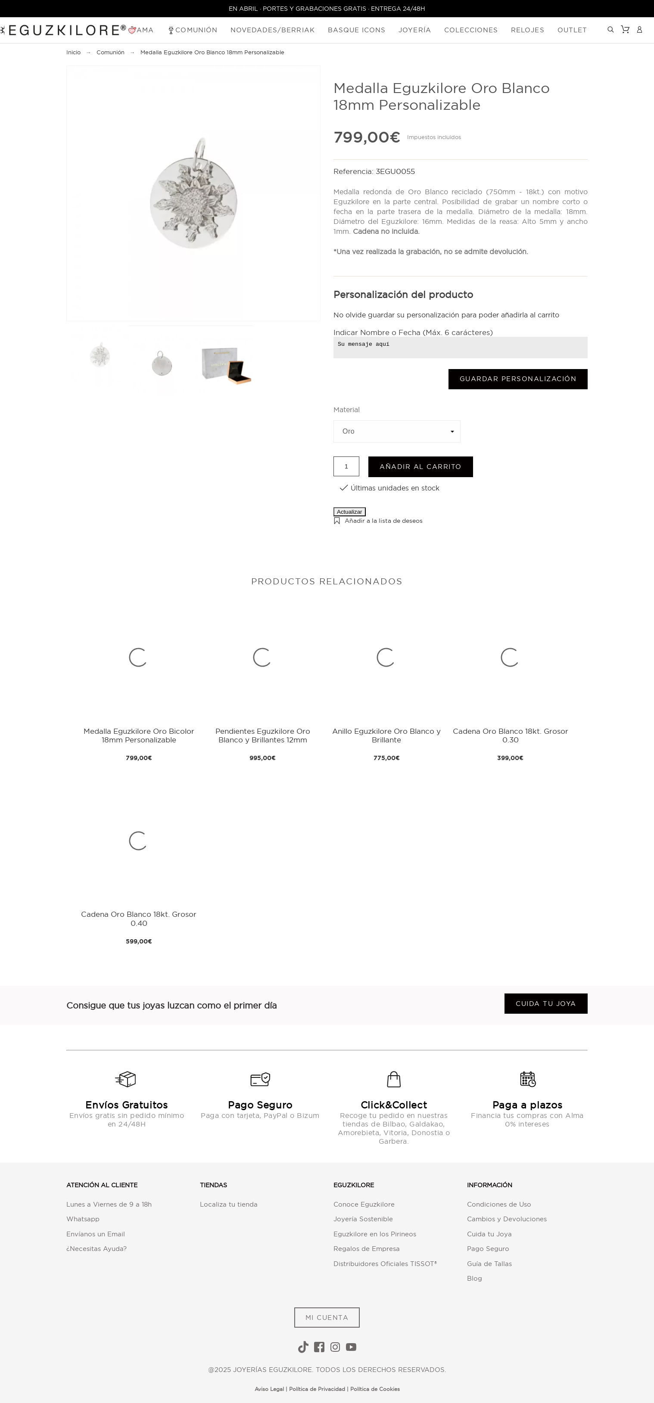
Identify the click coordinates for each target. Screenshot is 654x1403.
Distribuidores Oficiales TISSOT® (385, 1264)
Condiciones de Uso (499, 1204)
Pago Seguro (488, 1249)
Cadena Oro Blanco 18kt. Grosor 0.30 (510, 735)
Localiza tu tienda (229, 1204)
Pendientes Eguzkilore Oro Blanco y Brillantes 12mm (262, 735)
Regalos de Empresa (366, 1249)
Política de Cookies (375, 1389)
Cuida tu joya (546, 1003)
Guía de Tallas (489, 1264)
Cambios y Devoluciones (507, 1219)
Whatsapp (83, 1219)
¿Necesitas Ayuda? (96, 1249)
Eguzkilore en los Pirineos (374, 1234)
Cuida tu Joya (489, 1234)
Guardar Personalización (518, 379)
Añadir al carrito (421, 466)
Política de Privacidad (317, 1389)
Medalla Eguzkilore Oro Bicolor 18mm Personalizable (139, 735)
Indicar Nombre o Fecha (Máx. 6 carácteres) (413, 332)
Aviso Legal (269, 1389)
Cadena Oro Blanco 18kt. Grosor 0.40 (138, 918)
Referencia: (354, 171)
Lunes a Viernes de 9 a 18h (109, 1204)
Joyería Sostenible (363, 1219)
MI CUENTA (327, 1317)
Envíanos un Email (95, 1234)
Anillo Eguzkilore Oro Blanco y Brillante (386, 735)
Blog (474, 1278)
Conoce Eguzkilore (364, 1204)
